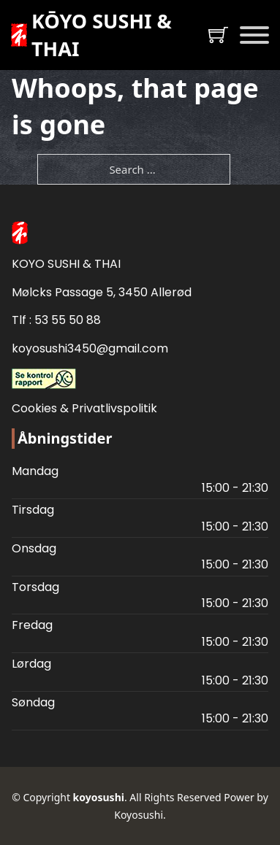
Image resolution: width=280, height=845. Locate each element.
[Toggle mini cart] (218, 35)
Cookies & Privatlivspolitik (84, 408)
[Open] (254, 35)
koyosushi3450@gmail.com (90, 348)
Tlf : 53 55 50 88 (56, 320)
